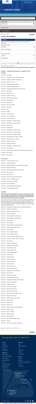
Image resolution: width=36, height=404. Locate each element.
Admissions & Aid (5, 346)
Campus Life (4, 348)
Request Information (21, 346)
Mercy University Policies (6, 364)
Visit (19, 348)
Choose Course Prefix (5, 45)
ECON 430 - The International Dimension (9, 188)
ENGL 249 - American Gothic (7, 272)
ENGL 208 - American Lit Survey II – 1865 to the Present (12, 238)
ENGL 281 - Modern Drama (6, 302)
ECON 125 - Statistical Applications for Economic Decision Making (14, 165)
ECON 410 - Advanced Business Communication (11, 185)
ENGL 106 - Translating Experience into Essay (10, 211)
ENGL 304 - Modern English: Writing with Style (10, 318)
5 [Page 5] (8, 328)
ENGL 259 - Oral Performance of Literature (10, 277)
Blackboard (20, 358)
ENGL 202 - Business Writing (7, 229)
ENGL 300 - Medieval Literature (7, 313)
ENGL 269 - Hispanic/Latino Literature (9, 288)
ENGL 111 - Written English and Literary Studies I (11, 215)
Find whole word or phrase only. (8, 65)
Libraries (19, 364)
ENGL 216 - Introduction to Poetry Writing (9, 245)
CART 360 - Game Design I (7, 125)
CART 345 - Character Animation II (8, 118)
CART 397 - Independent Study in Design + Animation (12, 136)
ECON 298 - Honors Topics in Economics (9, 181)
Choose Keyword (4, 58)
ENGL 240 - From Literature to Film (8, 266)
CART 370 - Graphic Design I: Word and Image (10, 129)
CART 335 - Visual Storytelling (7, 113)
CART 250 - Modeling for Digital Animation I (10, 84)
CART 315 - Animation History (7, 100)
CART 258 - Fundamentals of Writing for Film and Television (13, 88)
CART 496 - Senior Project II (7, 154)
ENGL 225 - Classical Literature (7, 256)
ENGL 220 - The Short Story (7, 254)
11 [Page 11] (16, 328)
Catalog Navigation (6, 30)
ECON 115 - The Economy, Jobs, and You (9, 160)
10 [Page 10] (14, 328)
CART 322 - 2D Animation (6, 107)
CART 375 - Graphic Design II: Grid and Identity (10, 132)
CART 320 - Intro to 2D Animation (8, 104)
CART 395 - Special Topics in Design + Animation (11, 134)
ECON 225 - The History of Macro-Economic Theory (11, 176)
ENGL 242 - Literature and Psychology (9, 268)
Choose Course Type (5, 53)
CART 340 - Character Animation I (8, 116)
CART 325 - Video (5, 109)
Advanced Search (4, 27)
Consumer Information (6, 369)
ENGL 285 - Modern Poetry (6, 304)
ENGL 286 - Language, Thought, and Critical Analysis (12, 307)
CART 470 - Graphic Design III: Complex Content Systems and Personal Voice (17, 150)
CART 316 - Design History (6, 102)
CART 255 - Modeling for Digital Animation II (10, 86)
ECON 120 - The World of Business (8, 163)
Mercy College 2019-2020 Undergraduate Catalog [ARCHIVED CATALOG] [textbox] (16, 18)
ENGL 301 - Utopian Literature (7, 316)
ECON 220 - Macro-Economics (7, 172)
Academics (4, 344)
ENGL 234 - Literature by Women (8, 261)
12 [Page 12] (18, 328)
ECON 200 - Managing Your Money (8, 167)
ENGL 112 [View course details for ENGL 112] (3, 207)
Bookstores (20, 360)
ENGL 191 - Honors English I (7, 220)
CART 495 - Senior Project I (7, 152)
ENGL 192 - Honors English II (7, 222)
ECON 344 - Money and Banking (8, 183)
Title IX (3, 362)
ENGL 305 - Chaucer (5, 320)
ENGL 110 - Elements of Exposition (8, 213)
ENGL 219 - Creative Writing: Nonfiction (9, 252)
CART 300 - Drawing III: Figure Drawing (9, 97)
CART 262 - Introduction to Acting (8, 95)
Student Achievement (6, 360)
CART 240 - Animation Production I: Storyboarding (11, 79)
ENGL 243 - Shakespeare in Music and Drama (10, 270)
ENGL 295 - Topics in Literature (7, 311)
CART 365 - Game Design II (7, 127)
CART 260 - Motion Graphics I (7, 93)
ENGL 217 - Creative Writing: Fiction (8, 247)
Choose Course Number (6, 49)
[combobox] (18, 18)
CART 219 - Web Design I (6, 75)
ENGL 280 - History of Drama (7, 300)
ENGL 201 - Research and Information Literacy (10, 227)
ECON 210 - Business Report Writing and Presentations (12, 169)
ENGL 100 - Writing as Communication (9, 209)
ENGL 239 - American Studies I (7, 263)
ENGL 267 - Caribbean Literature (8, 284)
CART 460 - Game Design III (7, 148)
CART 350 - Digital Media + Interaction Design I (10, 120)
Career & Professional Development (24, 362)
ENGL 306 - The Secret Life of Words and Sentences (12, 323)
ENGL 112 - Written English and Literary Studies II (11, 218)
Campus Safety (21, 353)
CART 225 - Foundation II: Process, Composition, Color (12, 77)
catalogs (6, 403)
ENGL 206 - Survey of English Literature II (9, 234)
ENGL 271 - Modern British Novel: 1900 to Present (11, 293)
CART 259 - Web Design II (6, 91)
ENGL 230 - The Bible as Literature (8, 259)
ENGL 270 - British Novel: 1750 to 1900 (9, 291)
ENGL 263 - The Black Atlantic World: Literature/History (12, 279)
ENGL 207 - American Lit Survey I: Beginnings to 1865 (12, 236)
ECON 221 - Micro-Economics (7, 174)
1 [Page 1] (3, 328)
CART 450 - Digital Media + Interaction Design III (11, 145)
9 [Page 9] (13, 328)
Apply (19, 344)
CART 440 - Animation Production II (8, 143)
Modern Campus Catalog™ (27, 403)
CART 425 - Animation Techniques (8, 141)
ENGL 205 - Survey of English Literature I (9, 231)
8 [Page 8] (12, 328)
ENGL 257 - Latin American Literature (8, 275)
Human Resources (5, 354)
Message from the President (7, 356)
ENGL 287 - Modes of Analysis (7, 309)
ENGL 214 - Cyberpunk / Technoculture (9, 243)
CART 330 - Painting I (5, 111)
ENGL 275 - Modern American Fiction (8, 295)
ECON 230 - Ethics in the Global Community (10, 179)
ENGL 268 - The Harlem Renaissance (9, 286)
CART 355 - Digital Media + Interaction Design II (11, 123)
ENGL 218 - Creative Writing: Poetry (8, 250)
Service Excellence (5, 358)
